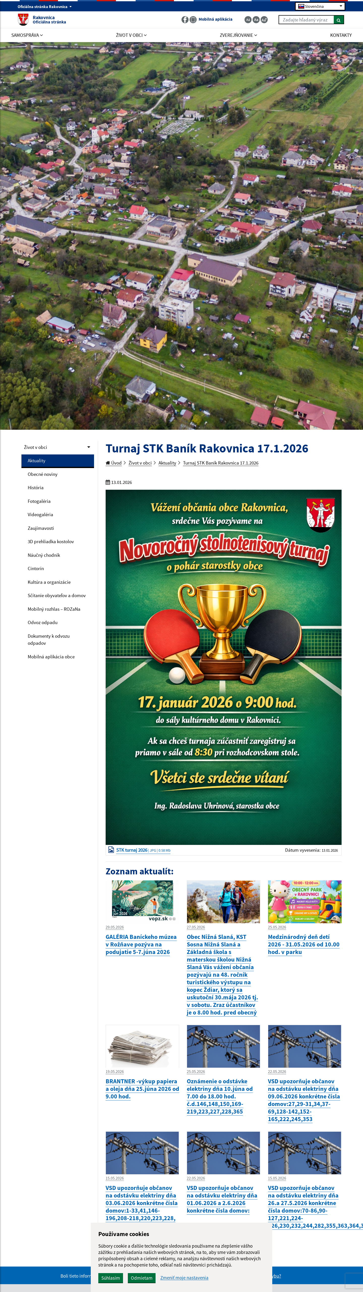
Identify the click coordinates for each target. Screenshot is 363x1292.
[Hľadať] (339, 19)
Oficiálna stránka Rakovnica (45, 6)
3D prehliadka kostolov (51, 541)
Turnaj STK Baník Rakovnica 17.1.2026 (220, 463)
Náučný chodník (44, 555)
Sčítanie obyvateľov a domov (57, 595)
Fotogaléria (39, 501)
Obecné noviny (42, 474)
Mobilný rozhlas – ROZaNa (54, 609)
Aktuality (36, 460)
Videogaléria (40, 514)
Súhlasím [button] (110, 1278)
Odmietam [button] (142, 1278)
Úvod (114, 463)
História (36, 487)
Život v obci (35, 447)
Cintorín (36, 568)
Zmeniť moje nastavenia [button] (184, 1277)
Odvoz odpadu (42, 622)
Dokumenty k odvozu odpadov (49, 639)
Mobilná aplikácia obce (51, 657)
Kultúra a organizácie (49, 582)
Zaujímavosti (41, 528)
